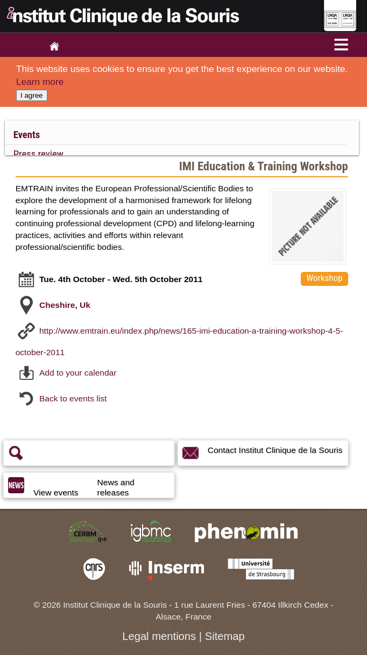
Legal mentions (159, 636)
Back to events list (73, 398)
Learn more (39, 81)
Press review (38, 154)
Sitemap (225, 636)
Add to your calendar (77, 372)
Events (26, 135)
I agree (31, 95)
